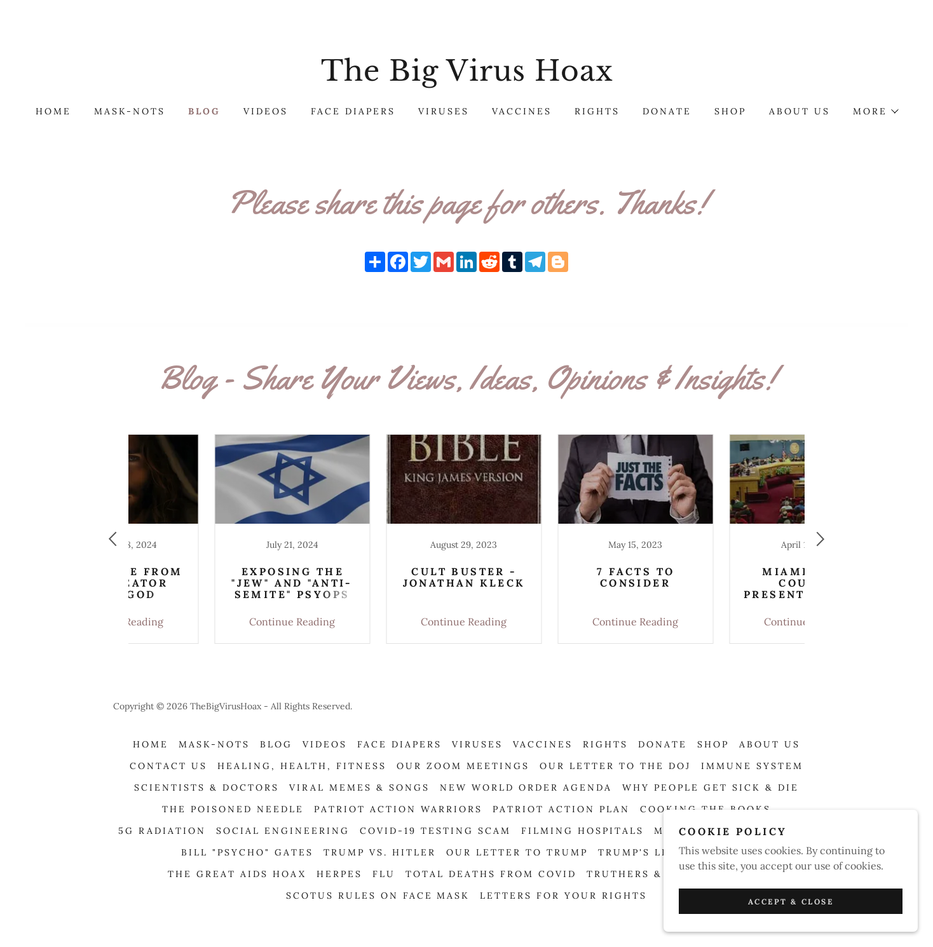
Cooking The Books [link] (705, 809)
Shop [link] (730, 111)
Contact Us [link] (168, 766)
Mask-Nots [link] (129, 111)
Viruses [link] (443, 111)
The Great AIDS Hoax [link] (237, 874)
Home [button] (150, 744)
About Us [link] (799, 111)
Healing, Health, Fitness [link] (301, 766)
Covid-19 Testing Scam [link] (435, 830)
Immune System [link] (752, 766)
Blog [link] (204, 111)
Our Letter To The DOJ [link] (615, 766)
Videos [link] (265, 111)
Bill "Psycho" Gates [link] (247, 852)
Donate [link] (667, 111)
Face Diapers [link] (353, 111)
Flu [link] (383, 874)
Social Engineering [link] (283, 830)
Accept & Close (791, 901)
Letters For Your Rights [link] (563, 895)
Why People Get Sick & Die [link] (710, 787)
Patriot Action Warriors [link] (398, 809)
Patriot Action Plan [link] (561, 809)
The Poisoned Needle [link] (233, 809)
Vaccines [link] (522, 111)
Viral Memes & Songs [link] (359, 787)
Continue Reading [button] (209, 621)
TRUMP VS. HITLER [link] (379, 852)
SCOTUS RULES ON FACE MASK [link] (378, 895)
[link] (466, 77)
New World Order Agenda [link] (526, 787)
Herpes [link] (339, 874)
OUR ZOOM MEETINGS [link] (463, 766)
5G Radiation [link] (162, 830)
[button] (875, 111)
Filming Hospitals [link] (582, 830)
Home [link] (53, 111)
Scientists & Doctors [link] (206, 787)
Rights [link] (597, 111)
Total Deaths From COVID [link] (490, 874)
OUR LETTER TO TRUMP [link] (517, 852)
